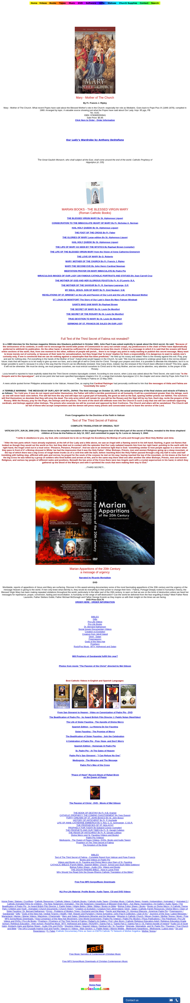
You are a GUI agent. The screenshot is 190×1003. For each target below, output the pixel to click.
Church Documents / (49, 909)
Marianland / (8, 916)
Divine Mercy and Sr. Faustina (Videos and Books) (95, 835)
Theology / (171, 926)
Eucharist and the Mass (93, 911)
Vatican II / (66, 928)
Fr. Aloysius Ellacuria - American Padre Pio (147, 911)
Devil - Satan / (132, 909)
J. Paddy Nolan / (102, 928)
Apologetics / (147, 904)
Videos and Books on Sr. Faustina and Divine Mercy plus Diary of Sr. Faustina (95, 862)
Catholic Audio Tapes (98, 901)
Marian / (18, 916)
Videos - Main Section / (82, 928)
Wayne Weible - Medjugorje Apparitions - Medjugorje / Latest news (142, 928)
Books (142, 906)
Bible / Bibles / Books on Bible (101, 906)
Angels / (146, 901)
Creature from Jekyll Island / (111, 909)
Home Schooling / (105, 913)
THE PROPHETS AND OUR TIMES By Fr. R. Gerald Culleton (95, 830)
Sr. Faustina (118, 926)
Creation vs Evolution (95, 631)
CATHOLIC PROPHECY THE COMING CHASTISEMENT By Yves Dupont (95, 815)
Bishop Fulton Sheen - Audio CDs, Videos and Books (95, 867)
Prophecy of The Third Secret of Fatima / (68, 921)
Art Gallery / (160, 904)
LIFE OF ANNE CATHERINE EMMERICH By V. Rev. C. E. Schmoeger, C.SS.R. (95, 822)
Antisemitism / (157, 901)
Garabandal (8, 913)
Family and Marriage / (116, 911)
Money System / (153, 916)
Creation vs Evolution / (86, 909)
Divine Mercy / (173, 909)
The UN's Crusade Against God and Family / (39, 928)
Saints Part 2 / (120, 923)
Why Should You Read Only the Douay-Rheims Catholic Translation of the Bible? (95, 872)
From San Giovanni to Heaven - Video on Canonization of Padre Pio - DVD (95, 712)
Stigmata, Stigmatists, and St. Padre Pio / (146, 926)
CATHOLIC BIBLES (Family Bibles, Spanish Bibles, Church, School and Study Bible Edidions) (95, 864)
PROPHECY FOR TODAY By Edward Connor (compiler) (95, 827)
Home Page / (8, 901)
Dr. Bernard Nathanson (95, 626)
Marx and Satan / (70, 916)
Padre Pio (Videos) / (113, 918)
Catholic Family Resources (151, 909)
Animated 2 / (182, 901)
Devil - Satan (95, 636)
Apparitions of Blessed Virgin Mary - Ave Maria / (118, 904)
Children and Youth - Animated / (23, 909)
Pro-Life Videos (95, 621)
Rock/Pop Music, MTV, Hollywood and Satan (95, 646)
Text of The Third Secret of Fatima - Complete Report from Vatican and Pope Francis (95, 857)
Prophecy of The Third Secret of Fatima (95, 842)
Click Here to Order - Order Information (95, 120)
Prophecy (95, 644)
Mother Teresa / (168, 916)
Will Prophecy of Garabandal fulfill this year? (95, 656)
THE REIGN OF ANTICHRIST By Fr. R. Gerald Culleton (95, 832)
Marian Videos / (30, 916)
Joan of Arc (142, 913)
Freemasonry (95, 639)
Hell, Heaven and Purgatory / (82, 913)
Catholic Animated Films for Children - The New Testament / (36, 904)
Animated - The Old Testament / (80, 904)
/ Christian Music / (117, 901)
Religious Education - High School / (28, 923)
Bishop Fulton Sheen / (129, 906)
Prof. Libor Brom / (117, 921)
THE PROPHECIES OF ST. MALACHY (95, 825)
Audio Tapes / (172, 904)
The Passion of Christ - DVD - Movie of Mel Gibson (95, 803)
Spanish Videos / (90, 926)
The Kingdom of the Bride (95, 845)
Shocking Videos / (73, 926)
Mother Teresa (149, 931)
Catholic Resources (44, 901)
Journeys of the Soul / (160, 913)
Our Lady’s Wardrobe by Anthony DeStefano (95, 140)
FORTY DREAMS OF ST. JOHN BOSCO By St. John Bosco (94, 818)
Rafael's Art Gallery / (98, 921)
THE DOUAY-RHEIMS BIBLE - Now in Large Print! (95, 869)
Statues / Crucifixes (24, 901)
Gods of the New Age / (33, 913)
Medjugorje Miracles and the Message (97, 916)
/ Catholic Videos (62, 901)
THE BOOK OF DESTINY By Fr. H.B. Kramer (95, 813)
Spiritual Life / (106, 926)
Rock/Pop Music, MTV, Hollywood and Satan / (67, 923)
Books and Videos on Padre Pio (95, 859)
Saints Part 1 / (106, 923)
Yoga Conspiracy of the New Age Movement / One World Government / (69, 918)
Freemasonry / (176, 911)
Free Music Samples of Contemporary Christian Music (95, 954)
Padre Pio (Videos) (95, 837)
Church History (66, 909)
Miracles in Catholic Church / (131, 916)
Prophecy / (43, 921)
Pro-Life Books (95, 624)
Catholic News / (133, 901)
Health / (64, 913)
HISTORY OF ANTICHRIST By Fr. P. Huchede (95, 820)
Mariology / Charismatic (49, 916)
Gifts (95, 619)
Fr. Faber (51, 931)
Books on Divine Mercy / (159, 906)
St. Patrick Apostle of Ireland (155, 923)
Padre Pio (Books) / (132, 918)
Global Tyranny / (52, 913)
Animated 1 (169, 901)
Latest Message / (179, 913)
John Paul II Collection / (125, 913)
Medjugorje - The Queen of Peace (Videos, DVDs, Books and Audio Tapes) (95, 840)
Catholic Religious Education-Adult (142, 921)
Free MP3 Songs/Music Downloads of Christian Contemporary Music (95, 961)
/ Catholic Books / (79, 901)
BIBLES (95, 855)
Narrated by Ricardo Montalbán (95, 577)
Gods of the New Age (95, 641)
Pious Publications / (151, 918)
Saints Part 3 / (134, 923)
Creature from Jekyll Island (95, 634)
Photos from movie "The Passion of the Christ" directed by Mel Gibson (95, 666)
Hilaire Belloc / (80, 906)
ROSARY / (94, 923)
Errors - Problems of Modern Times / (64, 911)
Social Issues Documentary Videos (95, 629)
